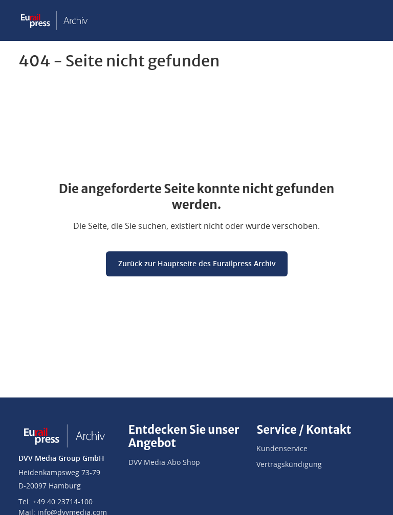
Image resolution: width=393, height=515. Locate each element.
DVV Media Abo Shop (164, 462)
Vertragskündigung (289, 465)
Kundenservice (282, 449)
